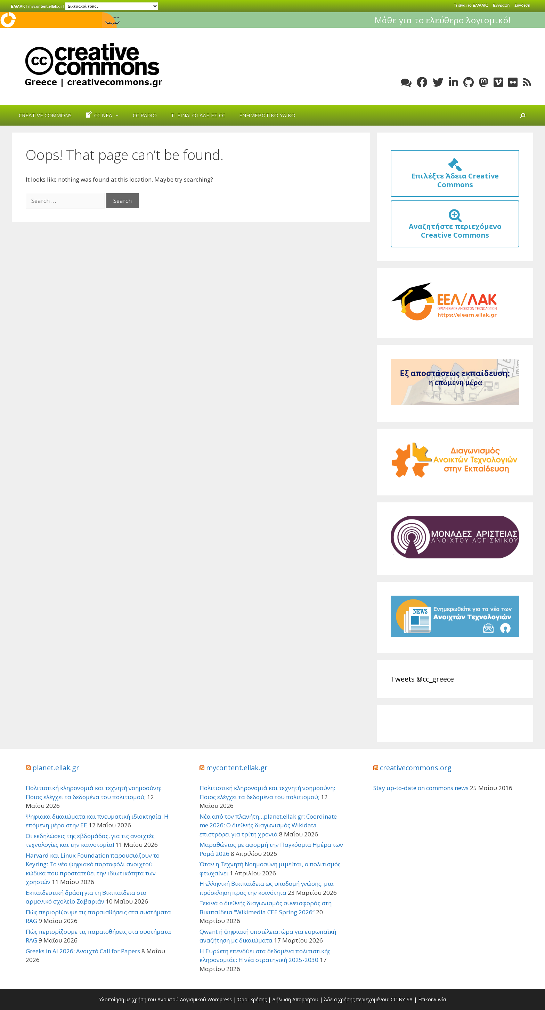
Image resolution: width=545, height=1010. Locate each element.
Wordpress (220, 999)
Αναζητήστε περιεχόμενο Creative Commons (455, 226)
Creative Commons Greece (92, 65)
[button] (119, 115)
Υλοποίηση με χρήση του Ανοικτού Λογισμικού (152, 999)
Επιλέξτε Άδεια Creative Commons (455, 175)
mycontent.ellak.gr (45, 6)
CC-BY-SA (402, 999)
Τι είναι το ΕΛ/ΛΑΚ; (471, 5)
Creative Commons (45, 115)
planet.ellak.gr (55, 767)
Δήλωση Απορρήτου (295, 999)
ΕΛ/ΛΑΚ (18, 6)
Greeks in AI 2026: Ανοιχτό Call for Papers (83, 951)
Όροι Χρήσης (252, 999)
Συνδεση (522, 5)
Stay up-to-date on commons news (421, 788)
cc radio (145, 115)
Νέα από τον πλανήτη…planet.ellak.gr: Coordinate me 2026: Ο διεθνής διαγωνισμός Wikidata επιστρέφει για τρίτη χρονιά (268, 825)
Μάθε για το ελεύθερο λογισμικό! (470, 20)
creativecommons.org (416, 767)
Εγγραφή (501, 5)
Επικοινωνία (432, 999)
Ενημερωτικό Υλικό (267, 115)
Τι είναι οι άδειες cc (198, 115)
